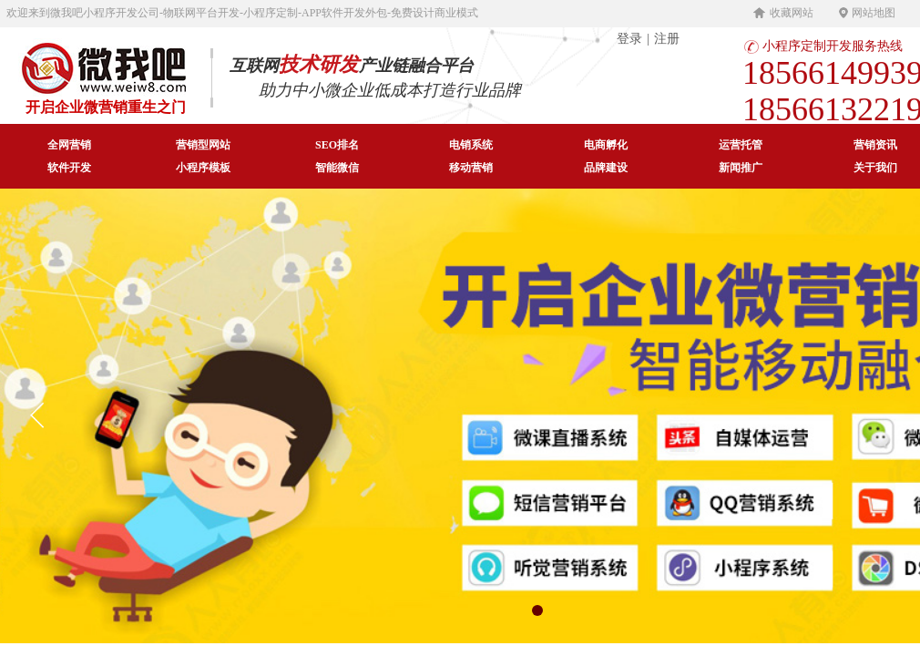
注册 (667, 39)
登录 (629, 39)
